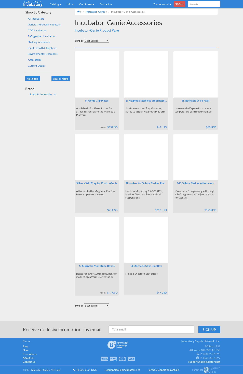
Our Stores (86, 4)
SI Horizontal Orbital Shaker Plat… (146, 183)
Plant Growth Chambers (42, 47)
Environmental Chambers (43, 53)
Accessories (35, 59)
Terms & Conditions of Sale (163, 369)
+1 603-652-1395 (86, 369)
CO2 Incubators (37, 30)
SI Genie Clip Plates (97, 100)
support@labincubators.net (124, 369)
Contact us (106, 4)
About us (28, 357)
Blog (25, 346)
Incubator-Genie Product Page (97, 30)
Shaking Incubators (39, 42)
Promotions (30, 353)
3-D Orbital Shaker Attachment (195, 183)
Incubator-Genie (95, 11)
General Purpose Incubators (44, 24)
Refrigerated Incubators (42, 36)
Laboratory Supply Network (45, 369)
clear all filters (60, 78)
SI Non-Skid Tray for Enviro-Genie (96, 183)
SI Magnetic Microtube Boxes (97, 265)
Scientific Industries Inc (40, 94)
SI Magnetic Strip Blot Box (146, 265)
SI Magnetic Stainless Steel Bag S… (146, 100)
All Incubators (36, 18)
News (26, 350)
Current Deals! (36, 65)
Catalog (55, 4)
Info (70, 4)
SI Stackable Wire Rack (195, 100)
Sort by (79, 40)
